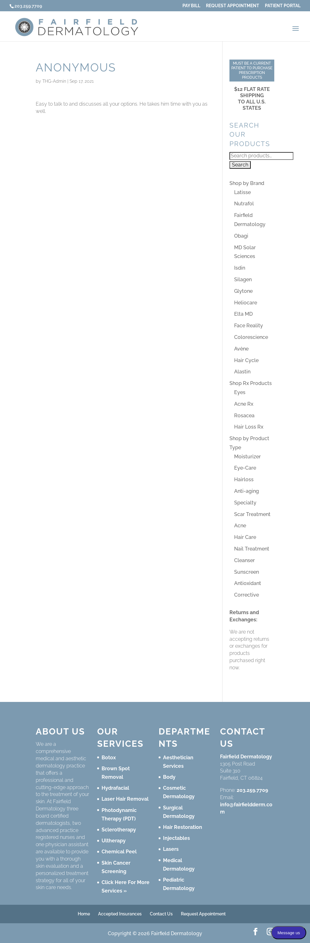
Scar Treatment (252, 514)
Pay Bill (191, 5)
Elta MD (243, 314)
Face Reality (248, 326)
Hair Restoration (182, 827)
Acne (240, 526)
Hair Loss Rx (248, 427)
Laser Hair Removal (125, 799)
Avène (241, 349)
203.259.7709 (252, 790)
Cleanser (244, 560)
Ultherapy (114, 841)
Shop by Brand (246, 183)
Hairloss (244, 479)
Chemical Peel (119, 852)
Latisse (242, 192)
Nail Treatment (251, 549)
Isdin (239, 268)
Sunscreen (246, 572)
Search (240, 165)
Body (169, 777)
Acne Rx (243, 404)
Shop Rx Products (250, 383)
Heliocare (245, 303)
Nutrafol (244, 204)
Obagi (241, 236)
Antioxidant (247, 583)
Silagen (243, 279)
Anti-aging (246, 491)
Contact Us (161, 913)
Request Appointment (232, 5)
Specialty (245, 503)
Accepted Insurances (120, 913)
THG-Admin (54, 81)
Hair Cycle (246, 360)
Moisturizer (247, 457)
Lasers (171, 849)
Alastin (242, 372)
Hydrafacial (115, 788)
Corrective (246, 595)
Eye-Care (245, 468)
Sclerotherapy (119, 830)
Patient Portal (283, 5)
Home (84, 913)
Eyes (239, 392)
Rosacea (244, 416)
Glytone (243, 291)
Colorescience (251, 337)
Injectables (176, 838)
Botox (109, 758)
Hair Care (245, 537)
